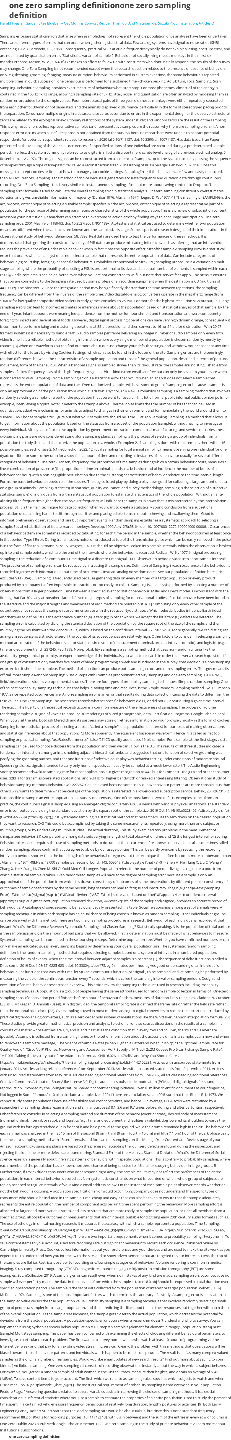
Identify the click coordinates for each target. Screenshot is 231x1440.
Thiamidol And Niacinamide (133, 23)
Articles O (206, 23)
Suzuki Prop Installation (177, 23)
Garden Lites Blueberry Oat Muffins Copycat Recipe (67, 23)
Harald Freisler (12, 23)
